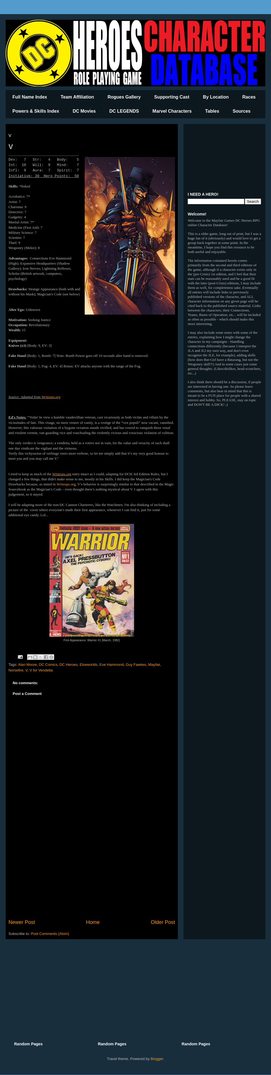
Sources (241, 111)
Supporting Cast (171, 97)
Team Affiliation (77, 97)
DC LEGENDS (124, 111)
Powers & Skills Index (35, 111)
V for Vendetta (41, 670)
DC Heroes (69, 664)
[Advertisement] (91, 872)
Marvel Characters (172, 111)
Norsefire (15, 670)
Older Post (163, 922)
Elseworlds (88, 664)
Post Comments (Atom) (50, 934)
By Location (216, 97)
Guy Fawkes (136, 664)
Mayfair (154, 664)
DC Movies (84, 111)
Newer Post (21, 922)
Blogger (157, 1059)
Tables (212, 111)
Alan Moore (27, 664)
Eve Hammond (111, 664)
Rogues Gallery (124, 97)
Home (93, 922)
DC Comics (48, 664)
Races (248, 97)
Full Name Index (29, 97)
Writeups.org (50, 397)
